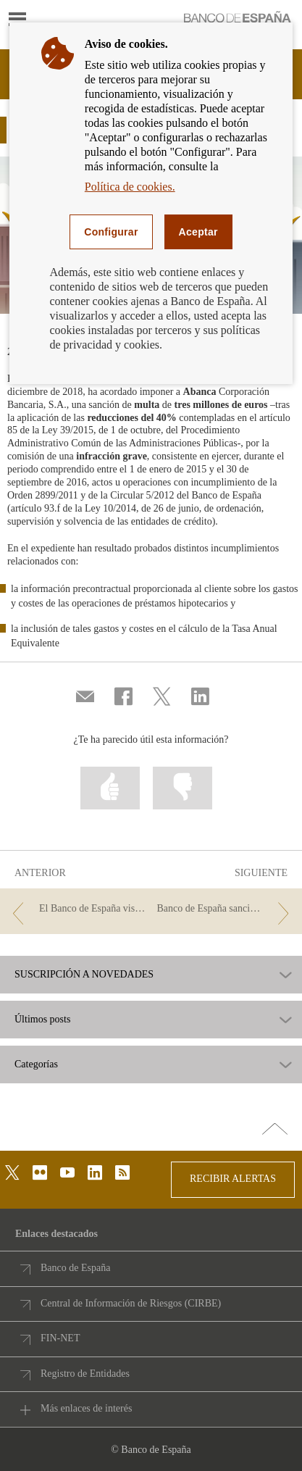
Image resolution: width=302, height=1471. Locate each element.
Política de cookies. (130, 186)
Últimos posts (42, 1019)
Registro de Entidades (85, 1373)
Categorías (36, 1064)
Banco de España (75, 1267)
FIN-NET (60, 1338)
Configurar (111, 232)
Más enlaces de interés (86, 1408)
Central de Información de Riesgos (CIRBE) (131, 1303)
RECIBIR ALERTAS (233, 1178)
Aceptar (198, 232)
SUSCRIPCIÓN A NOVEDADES (84, 975)
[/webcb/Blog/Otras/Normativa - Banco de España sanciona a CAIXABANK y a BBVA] (225, 909)
